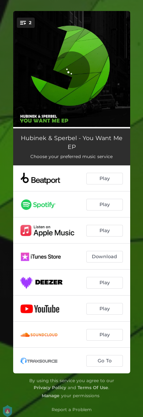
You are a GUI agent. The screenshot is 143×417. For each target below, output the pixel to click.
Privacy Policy (50, 387)
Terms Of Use (93, 387)
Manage (51, 395)
